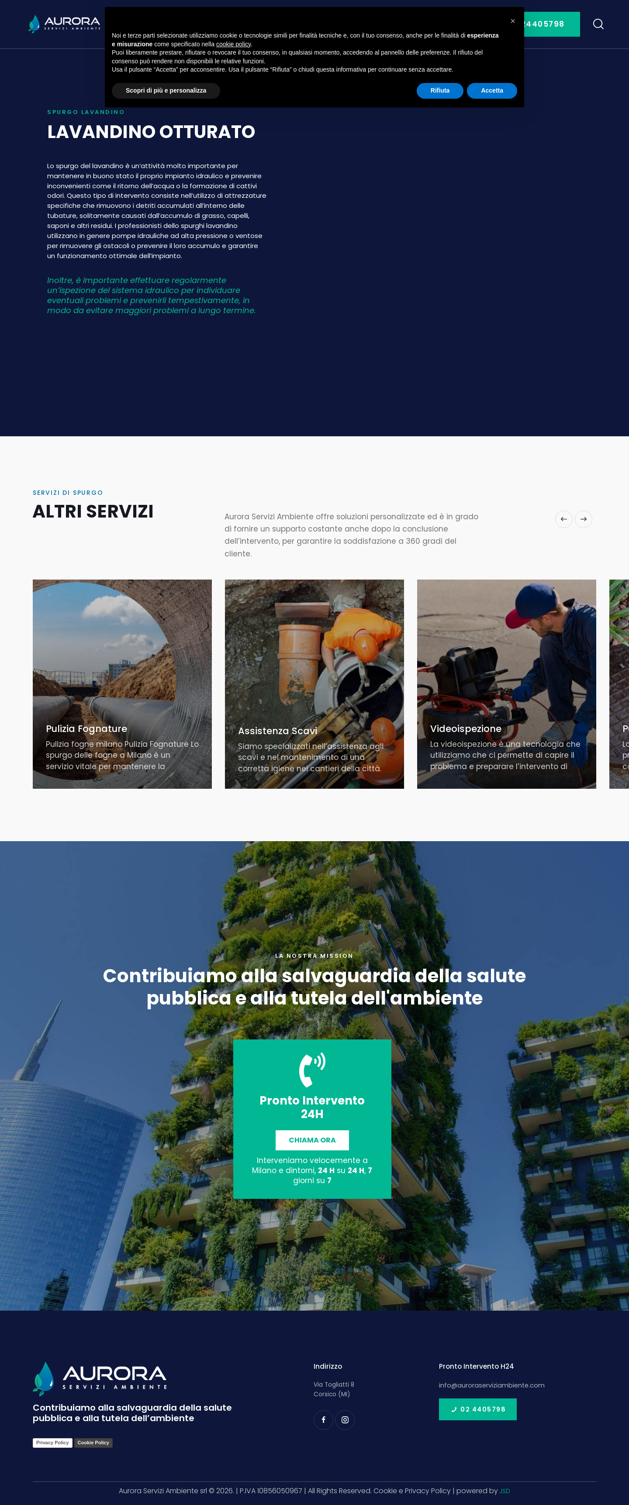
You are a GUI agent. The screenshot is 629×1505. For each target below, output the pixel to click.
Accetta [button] (492, 90)
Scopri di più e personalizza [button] (166, 90)
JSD (505, 1491)
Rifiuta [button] (440, 90)
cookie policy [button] (233, 44)
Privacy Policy (52, 1442)
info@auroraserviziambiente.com (488, 1385)
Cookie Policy (93, 1442)
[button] (564, 519)
